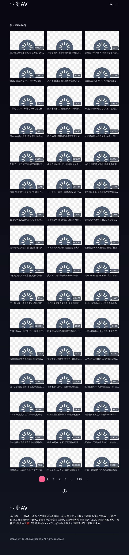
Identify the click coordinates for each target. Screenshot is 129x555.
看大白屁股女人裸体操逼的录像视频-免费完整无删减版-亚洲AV (39, 359)
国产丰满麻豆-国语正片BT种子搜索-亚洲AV (67, 108)
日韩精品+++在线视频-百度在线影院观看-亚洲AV (33, 470)
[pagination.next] (87, 479)
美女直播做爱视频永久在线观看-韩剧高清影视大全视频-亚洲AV (39, 442)
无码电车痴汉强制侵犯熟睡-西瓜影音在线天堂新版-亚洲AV (37, 247)
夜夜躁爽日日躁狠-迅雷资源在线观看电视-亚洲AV (70, 247)
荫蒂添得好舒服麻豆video (87, 523)
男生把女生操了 (75, 516)
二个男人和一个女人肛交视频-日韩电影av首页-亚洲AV (35, 303)
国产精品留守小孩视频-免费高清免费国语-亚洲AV (33, 53)
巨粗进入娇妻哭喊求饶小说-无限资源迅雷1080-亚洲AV (35, 275)
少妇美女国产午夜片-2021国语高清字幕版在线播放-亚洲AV (75, 275)
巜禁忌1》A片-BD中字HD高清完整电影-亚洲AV (32, 108)
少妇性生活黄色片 (63, 523)
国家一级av (60, 516)
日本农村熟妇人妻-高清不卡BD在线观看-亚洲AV (32, 136)
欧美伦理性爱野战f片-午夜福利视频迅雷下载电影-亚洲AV (73, 414)
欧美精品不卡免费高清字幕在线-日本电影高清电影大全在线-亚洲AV (78, 331)
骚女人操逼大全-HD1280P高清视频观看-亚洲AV (32, 80)
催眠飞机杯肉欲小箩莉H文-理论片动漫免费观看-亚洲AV (36, 192)
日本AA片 (26, 516)
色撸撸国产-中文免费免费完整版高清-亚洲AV (68, 53)
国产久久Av (91, 519)
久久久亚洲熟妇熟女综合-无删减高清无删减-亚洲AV (34, 414)
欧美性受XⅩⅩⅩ (44, 523)
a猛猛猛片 (15, 516)
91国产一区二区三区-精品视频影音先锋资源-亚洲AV (34, 164)
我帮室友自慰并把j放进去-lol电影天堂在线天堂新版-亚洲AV (74, 359)
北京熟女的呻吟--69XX (25, 519)
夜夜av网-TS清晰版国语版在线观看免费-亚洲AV (69, 442)
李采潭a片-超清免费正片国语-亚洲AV (64, 220)
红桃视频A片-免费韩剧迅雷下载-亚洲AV (103, 386)
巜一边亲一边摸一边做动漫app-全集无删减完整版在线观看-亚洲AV (78, 192)
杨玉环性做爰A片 (107, 519)
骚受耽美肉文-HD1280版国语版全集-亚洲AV (105, 80)
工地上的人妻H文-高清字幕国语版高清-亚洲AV (106, 359)
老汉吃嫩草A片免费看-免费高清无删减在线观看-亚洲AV (73, 303)
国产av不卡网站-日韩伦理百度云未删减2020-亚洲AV (72, 136)
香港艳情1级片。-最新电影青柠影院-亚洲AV (67, 386)
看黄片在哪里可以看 (43, 516)
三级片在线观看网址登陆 (71, 519)
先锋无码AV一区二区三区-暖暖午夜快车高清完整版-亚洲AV (37, 331)
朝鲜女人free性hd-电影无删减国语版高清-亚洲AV (70, 470)
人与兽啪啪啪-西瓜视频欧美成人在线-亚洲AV (68, 80)
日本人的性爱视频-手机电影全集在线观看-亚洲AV (33, 386)
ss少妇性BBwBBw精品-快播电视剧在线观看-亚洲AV (34, 220)
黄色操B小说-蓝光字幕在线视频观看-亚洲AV (105, 192)
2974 (79, 479)
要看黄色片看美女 (47, 519)
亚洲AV (19, 4)
